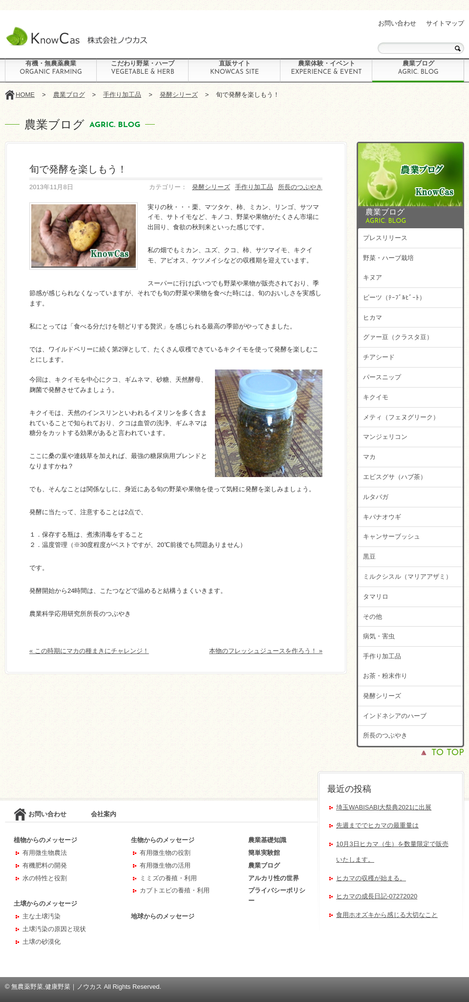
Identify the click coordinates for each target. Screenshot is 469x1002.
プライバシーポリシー (276, 895)
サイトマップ (445, 23)
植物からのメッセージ (45, 840)
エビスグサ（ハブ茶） (394, 476)
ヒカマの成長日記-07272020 (376, 896)
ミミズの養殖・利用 (168, 878)
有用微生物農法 (44, 852)
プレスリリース (385, 237)
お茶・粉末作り (385, 675)
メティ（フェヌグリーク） (401, 417)
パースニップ (382, 377)
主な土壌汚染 (41, 916)
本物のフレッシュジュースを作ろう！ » (265, 650)
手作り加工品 (122, 94)
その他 (372, 616)
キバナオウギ (382, 517)
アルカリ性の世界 (273, 878)
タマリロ (375, 596)
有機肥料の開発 (44, 865)
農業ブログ (418, 67)
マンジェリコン (385, 436)
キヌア (372, 277)
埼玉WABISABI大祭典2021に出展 (383, 807)
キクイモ (375, 397)
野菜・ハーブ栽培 (388, 257)
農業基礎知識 (267, 840)
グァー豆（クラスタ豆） (398, 337)
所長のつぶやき (300, 187)
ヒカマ (372, 317)
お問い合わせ (397, 23)
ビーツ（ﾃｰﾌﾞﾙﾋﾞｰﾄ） (394, 297)
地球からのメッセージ (162, 916)
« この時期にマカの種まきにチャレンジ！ (89, 650)
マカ (369, 456)
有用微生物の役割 (165, 852)
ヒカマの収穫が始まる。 (371, 878)
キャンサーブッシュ (391, 536)
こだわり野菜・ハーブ (143, 67)
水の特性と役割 (44, 878)
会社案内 (103, 814)
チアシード (379, 357)
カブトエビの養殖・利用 (175, 890)
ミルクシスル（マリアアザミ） (407, 576)
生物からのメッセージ (162, 840)
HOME (25, 94)
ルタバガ (375, 497)
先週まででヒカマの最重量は (377, 825)
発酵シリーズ (179, 94)
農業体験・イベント (326, 67)
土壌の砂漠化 (41, 941)
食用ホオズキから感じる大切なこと (387, 914)
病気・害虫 (379, 636)
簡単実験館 (264, 852)
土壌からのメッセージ (45, 903)
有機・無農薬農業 (51, 67)
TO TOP (447, 753)
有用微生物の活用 (165, 865)
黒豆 (369, 556)
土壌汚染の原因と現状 (54, 929)
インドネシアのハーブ (394, 715)
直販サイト (234, 67)
